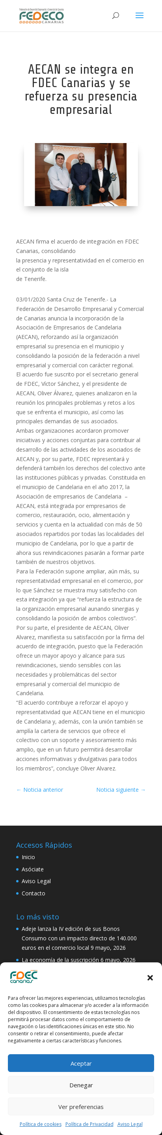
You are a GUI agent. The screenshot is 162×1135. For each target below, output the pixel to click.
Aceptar (81, 1063)
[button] (150, 978)
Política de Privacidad (89, 1124)
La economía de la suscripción (60, 960)
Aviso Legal (130, 1124)
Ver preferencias (81, 1107)
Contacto (33, 893)
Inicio (28, 857)
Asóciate (33, 869)
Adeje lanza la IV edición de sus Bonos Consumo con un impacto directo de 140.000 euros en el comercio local (79, 938)
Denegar (81, 1085)
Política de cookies (40, 1124)
